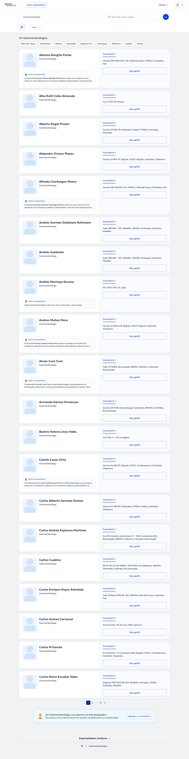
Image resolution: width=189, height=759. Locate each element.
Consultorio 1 (109, 54)
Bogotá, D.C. (87, 43)
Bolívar (58, 43)
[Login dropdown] (179, 5)
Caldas (128, 43)
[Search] (166, 17)
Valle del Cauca (28, 43)
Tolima (140, 43)
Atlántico (116, 43)
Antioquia (102, 43)
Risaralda (71, 43)
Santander (45, 43)
